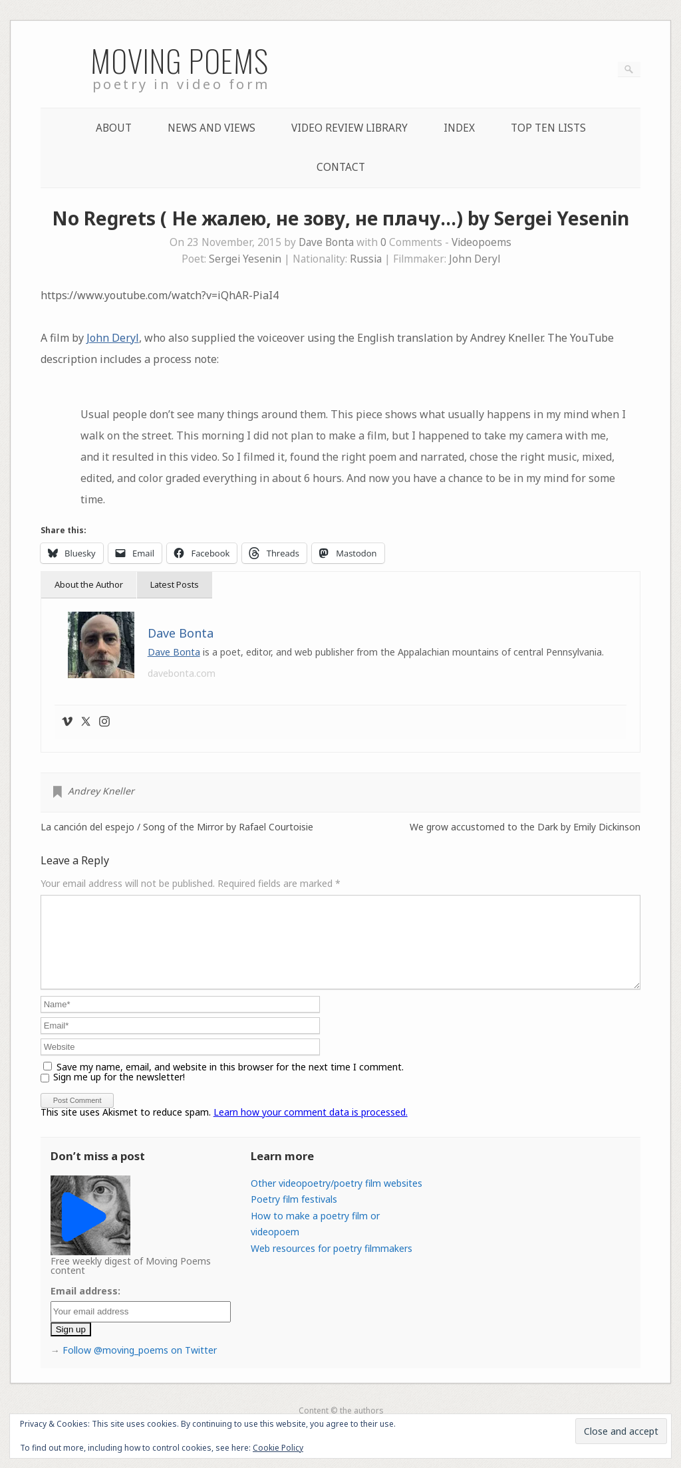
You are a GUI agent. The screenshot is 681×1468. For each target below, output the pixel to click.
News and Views (211, 128)
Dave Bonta (326, 242)
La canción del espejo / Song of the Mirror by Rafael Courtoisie (177, 827)
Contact (341, 167)
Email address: (85, 1306)
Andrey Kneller (101, 791)
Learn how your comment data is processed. (310, 1128)
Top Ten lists (548, 128)
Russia (366, 259)
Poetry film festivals (294, 1215)
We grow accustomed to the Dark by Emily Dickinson (525, 827)
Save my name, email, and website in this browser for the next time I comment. (230, 1082)
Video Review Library (349, 128)
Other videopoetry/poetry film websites (336, 1199)
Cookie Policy (278, 1447)
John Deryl (474, 259)
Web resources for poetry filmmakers (331, 1264)
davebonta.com (181, 673)
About (114, 128)
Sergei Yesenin (245, 259)
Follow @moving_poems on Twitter (140, 1366)
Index (459, 128)
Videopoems (481, 242)
